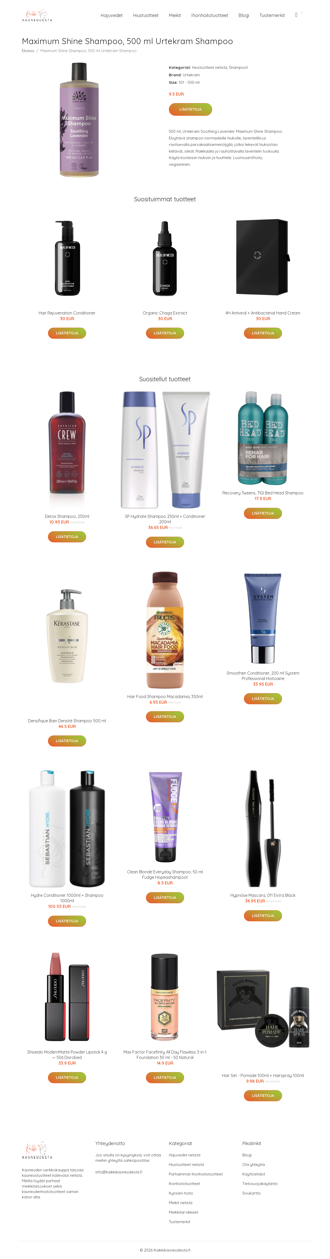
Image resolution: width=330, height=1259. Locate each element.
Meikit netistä (180, 1202)
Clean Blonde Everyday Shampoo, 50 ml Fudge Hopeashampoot (165, 874)
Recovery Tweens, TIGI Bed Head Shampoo (262, 492)
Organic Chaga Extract (165, 313)
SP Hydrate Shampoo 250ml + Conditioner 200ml (165, 519)
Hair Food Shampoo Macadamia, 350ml (165, 696)
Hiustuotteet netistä (209, 67)
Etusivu (28, 50)
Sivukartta (251, 1193)
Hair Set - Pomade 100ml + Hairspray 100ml (263, 1075)
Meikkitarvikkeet (183, 1212)
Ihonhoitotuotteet (209, 15)
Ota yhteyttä (253, 1164)
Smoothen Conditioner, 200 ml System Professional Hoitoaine (263, 675)
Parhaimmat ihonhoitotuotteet (196, 1174)
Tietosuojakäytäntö (260, 1183)
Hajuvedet (112, 15)
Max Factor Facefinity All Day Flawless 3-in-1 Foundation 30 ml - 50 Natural (165, 1054)
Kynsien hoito (181, 1193)
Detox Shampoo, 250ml (67, 516)
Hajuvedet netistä (184, 1155)
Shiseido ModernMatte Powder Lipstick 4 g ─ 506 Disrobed (67, 1054)
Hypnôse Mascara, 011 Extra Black (262, 895)
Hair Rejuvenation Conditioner (67, 313)
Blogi (243, 15)
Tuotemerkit (272, 15)
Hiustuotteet (146, 15)
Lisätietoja (190, 109)
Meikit (175, 15)
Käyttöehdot (253, 1174)
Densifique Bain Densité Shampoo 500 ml (67, 720)
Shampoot (238, 67)
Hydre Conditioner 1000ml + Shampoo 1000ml (67, 898)
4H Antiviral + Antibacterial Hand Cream (263, 313)
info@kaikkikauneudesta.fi (118, 1172)
